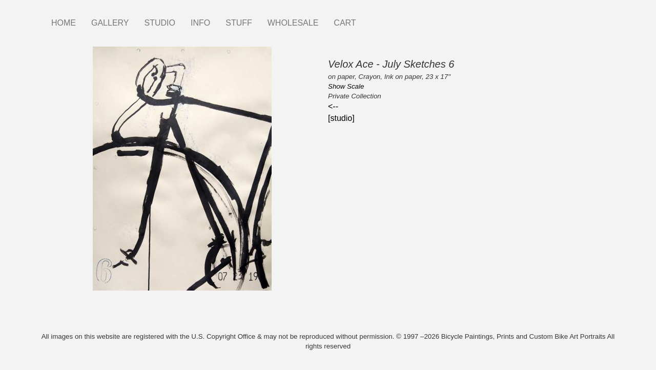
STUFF (238, 22)
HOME (63, 22)
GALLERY (110, 22)
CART (345, 22)
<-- (333, 106)
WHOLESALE (293, 22)
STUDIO (160, 22)
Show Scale (346, 86)
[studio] (341, 118)
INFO (200, 22)
